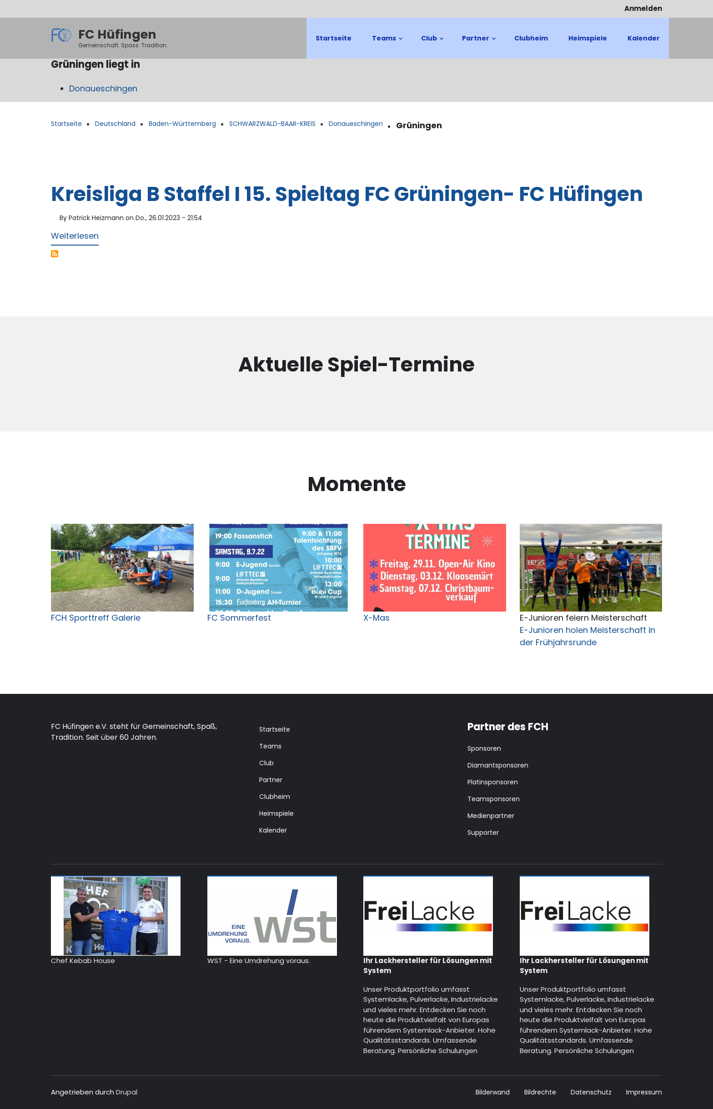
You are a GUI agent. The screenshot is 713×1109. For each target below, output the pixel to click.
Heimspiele (276, 813)
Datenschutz (591, 1092)
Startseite (274, 729)
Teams (270, 746)
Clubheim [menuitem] (531, 38)
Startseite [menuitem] (333, 38)
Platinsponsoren (492, 782)
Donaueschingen (103, 88)
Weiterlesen (75, 238)
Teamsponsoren (493, 798)
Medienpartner (490, 815)
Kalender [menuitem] (644, 38)
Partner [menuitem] (479, 46)
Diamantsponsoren (497, 765)
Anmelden (643, 8)
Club (266, 763)
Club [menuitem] (433, 46)
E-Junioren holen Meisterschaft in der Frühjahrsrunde (587, 636)
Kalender (273, 830)
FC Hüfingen (117, 34)
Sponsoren (484, 748)
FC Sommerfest (239, 617)
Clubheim (274, 796)
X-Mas (376, 617)
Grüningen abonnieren (54, 253)
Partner (270, 779)
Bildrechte (540, 1092)
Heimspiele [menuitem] (587, 38)
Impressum (644, 1092)
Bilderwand (493, 1092)
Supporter (483, 832)
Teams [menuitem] (388, 46)
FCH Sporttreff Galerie (96, 617)
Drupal (126, 1092)
